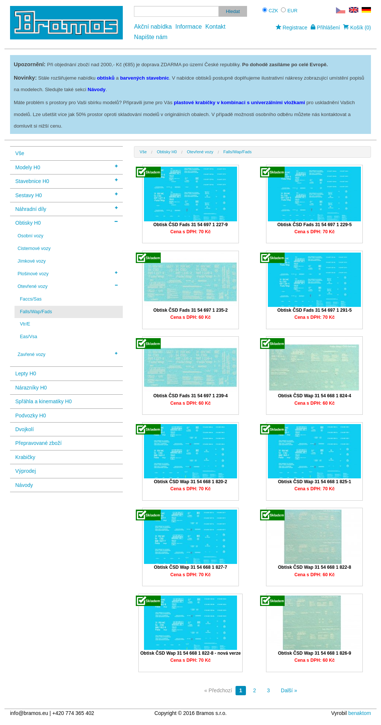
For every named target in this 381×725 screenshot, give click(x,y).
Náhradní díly (66, 208)
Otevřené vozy (67, 286)
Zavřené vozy (67, 354)
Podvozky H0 (30, 415)
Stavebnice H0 (66, 180)
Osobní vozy (30, 235)
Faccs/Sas (30, 299)
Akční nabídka (153, 26)
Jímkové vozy (31, 261)
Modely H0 (66, 166)
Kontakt (215, 26)
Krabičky (25, 457)
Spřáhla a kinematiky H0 (43, 401)
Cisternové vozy (34, 248)
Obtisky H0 (66, 222)
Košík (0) (357, 28)
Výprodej (25, 471)
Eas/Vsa (28, 336)
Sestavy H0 (66, 194)
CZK (273, 10)
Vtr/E (25, 324)
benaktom (359, 713)
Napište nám (150, 37)
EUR (293, 10)
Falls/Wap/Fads (36, 311)
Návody (24, 485)
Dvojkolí (24, 429)
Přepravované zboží (38, 443)
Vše (19, 153)
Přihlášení (325, 28)
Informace (188, 26)
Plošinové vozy (67, 273)
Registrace (291, 28)
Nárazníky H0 (31, 388)
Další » (289, 690)
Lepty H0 (25, 373)
